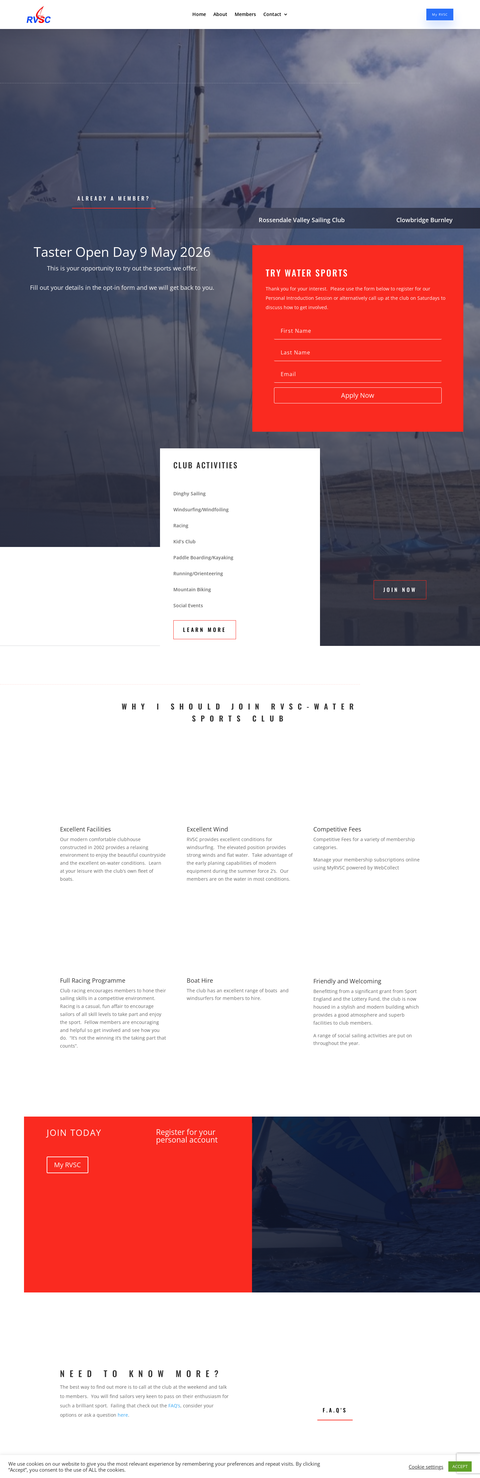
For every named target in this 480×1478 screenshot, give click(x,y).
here (123, 1415)
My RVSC (436, 16)
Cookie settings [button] (426, 1467)
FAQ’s (174, 1405)
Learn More (204, 630)
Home (199, 16)
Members (245, 16)
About (220, 16)
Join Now (400, 590)
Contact (272, 16)
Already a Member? (113, 198)
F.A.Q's (335, 1410)
